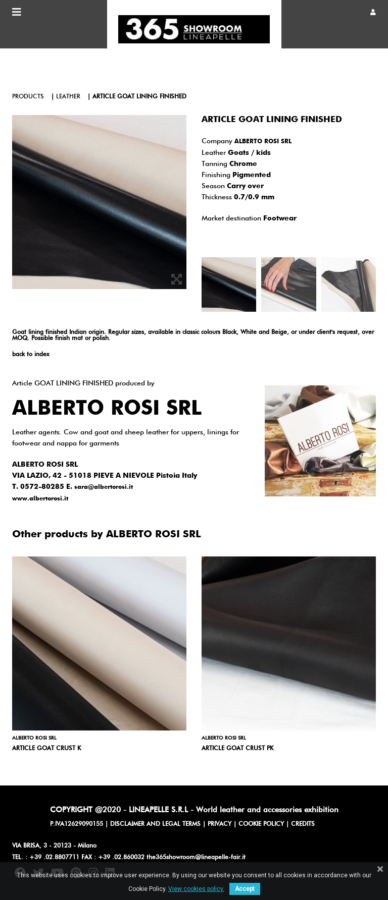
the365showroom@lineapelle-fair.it (196, 858)
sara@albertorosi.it (103, 487)
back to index (30, 355)
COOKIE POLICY (261, 824)
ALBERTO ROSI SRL (263, 142)
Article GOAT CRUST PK (237, 749)
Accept (245, 888)
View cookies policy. (196, 888)
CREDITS (303, 824)
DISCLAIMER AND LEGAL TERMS (155, 824)
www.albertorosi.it (40, 499)
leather (68, 97)
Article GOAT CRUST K (46, 749)
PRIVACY (219, 824)
